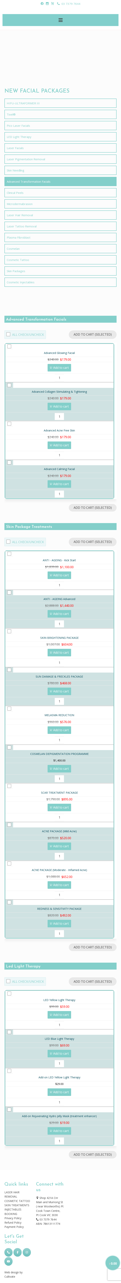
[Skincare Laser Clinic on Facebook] (17, 1252)
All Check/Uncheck (28, 335)
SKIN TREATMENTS (16, 1205)
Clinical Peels (15, 193)
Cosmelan (13, 249)
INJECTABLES (12, 1209)
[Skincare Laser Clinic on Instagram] (27, 1252)
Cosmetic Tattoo (18, 260)
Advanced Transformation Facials (28, 181)
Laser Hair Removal (20, 215)
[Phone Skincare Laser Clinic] (8, 1252)
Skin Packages (16, 271)
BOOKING (10, 1214)
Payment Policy (14, 1227)
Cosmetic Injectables (20, 282)
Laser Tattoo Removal (22, 226)
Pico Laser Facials (18, 125)
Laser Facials (15, 148)
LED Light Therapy (19, 137)
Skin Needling (15, 170)
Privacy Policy (12, 1218)
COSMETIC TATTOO (17, 1201)
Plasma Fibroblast (18, 237)
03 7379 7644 (68, 4)
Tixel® (11, 114)
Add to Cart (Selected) (93, 334)
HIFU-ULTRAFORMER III (23, 103)
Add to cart (61, 367)
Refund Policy (12, 1222)
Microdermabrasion (20, 204)
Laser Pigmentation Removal (26, 159)
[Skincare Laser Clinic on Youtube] (8, 1261)
